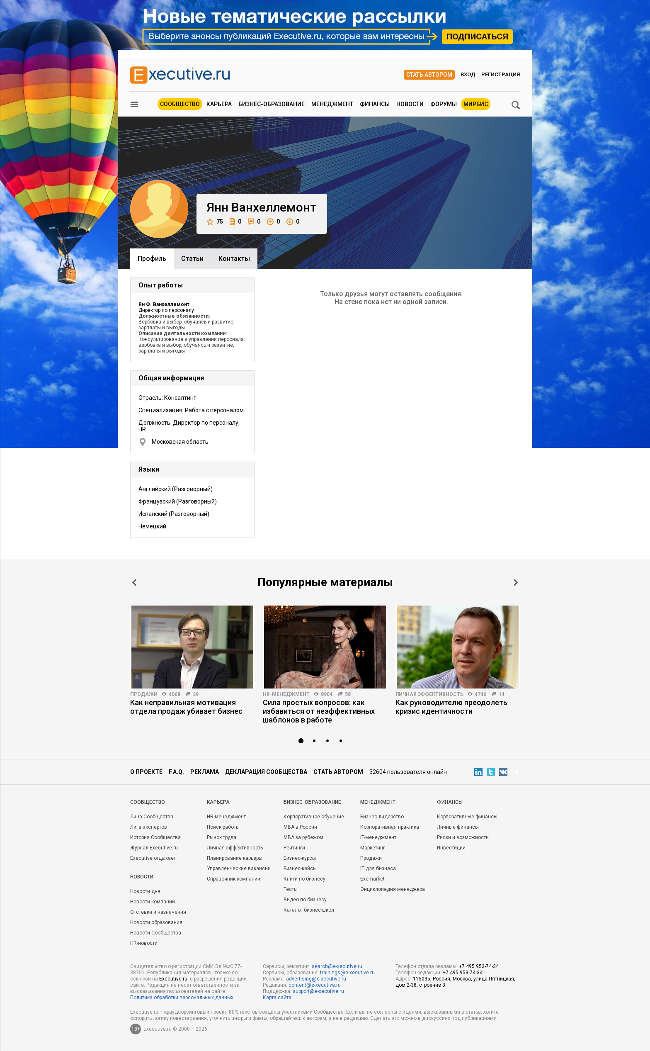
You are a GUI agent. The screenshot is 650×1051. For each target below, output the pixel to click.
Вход (468, 74)
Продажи (144, 694)
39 (196, 694)
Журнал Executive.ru (154, 848)
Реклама (204, 772)
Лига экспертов (148, 827)
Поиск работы (223, 827)
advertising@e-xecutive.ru (316, 979)
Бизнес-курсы (300, 858)
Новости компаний (152, 902)
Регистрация (500, 74)
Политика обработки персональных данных (181, 997)
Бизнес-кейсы (300, 868)
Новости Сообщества (155, 933)
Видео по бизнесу (305, 900)
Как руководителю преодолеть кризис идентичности (451, 706)
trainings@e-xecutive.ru (347, 973)
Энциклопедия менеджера (392, 889)
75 (215, 222)
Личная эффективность (429, 694)
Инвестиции (451, 848)
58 (348, 694)
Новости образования (156, 922)
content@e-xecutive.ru (315, 985)
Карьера (219, 104)
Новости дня (145, 891)
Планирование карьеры (234, 858)
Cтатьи (192, 259)
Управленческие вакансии (239, 868)
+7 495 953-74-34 (479, 966)
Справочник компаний (233, 879)
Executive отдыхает (153, 858)
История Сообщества (155, 837)
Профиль (152, 259)
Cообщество (147, 802)
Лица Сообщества (151, 817)
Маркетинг (372, 848)
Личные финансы (458, 827)
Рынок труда (221, 837)
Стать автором (429, 74)
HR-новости (144, 943)
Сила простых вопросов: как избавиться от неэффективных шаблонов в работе (319, 711)
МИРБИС (475, 104)
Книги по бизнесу (304, 879)
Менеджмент (332, 104)
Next (516, 582)
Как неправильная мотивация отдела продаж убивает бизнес (186, 706)
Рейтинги (294, 848)
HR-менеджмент (286, 694)
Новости (410, 104)
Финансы (375, 104)
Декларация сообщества (266, 772)
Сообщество (180, 104)
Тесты (291, 889)
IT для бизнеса (378, 868)
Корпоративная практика (389, 827)
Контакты (234, 259)
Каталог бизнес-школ (309, 910)
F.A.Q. (176, 772)
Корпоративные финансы (467, 817)
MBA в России (300, 827)
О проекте (146, 772)
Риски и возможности (463, 837)
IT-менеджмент (378, 837)
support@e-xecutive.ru (318, 991)
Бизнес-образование (271, 104)
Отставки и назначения (158, 912)
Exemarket (372, 879)
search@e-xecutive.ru (337, 966)
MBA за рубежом (303, 837)
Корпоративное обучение (314, 817)
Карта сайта (277, 997)
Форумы (443, 104)
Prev (134, 582)
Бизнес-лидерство (382, 817)
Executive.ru (173, 979)
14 (501, 694)
